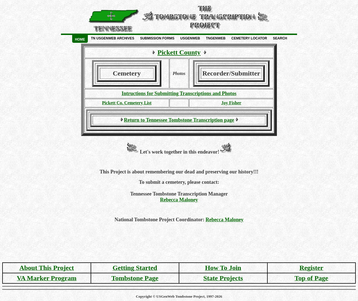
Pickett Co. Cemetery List (127, 102)
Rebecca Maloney (179, 200)
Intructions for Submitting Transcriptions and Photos (179, 93)
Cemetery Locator (249, 38)
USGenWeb (190, 38)
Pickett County (179, 52)
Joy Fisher (231, 102)
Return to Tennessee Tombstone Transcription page (179, 120)
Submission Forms (157, 38)
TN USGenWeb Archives (112, 38)
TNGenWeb (215, 38)
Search (280, 38)
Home (80, 39)
